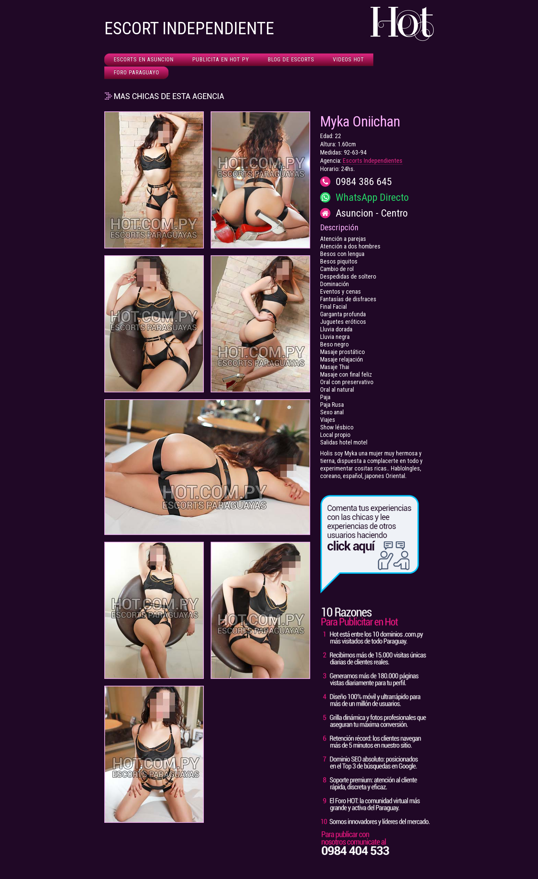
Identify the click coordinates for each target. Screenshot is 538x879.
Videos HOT (348, 59)
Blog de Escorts (291, 59)
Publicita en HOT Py (220, 59)
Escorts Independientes (372, 160)
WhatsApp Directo (372, 197)
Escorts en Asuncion (144, 59)
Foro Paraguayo (136, 72)
